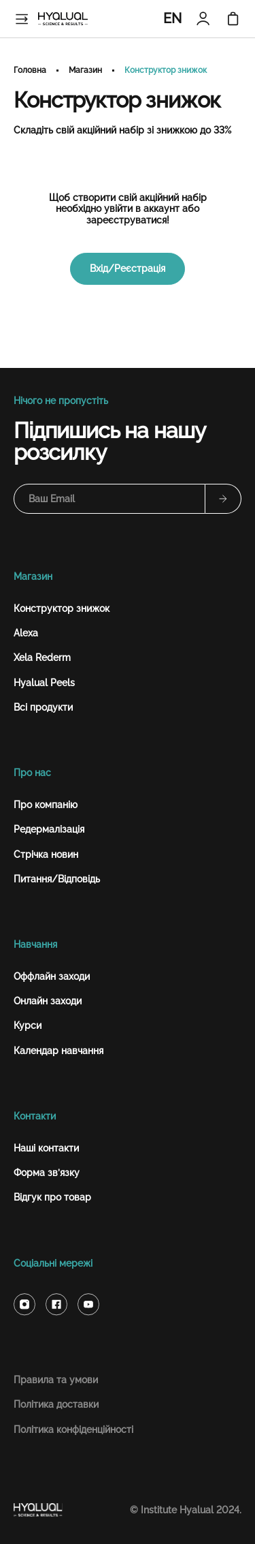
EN (172, 18)
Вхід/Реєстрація (127, 268)
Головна (30, 70)
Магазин (85, 70)
